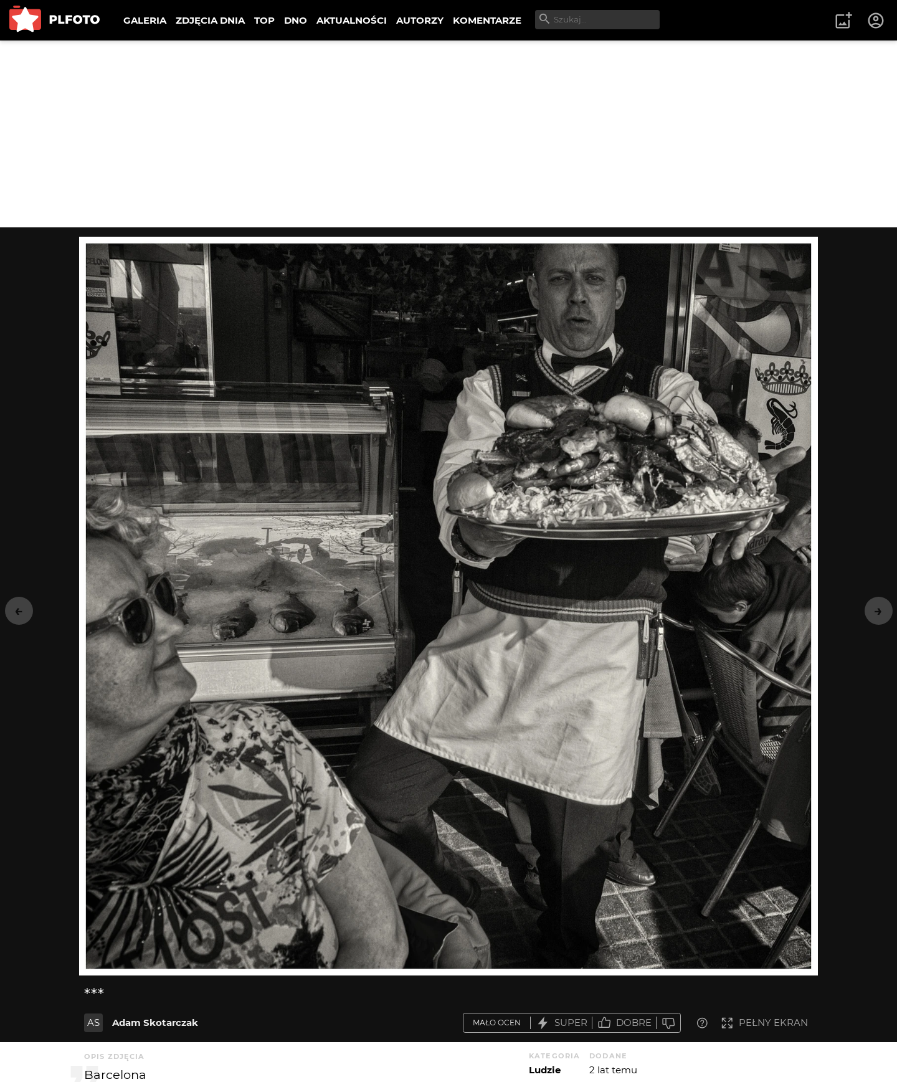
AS (93, 1022)
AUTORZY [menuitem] (420, 20)
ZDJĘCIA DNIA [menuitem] (210, 20)
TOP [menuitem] (264, 20)
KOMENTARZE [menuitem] (487, 20)
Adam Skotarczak (155, 1022)
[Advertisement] (448, 134)
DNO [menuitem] (295, 20)
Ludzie (545, 1070)
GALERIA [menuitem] (144, 20)
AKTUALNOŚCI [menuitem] (351, 20)
